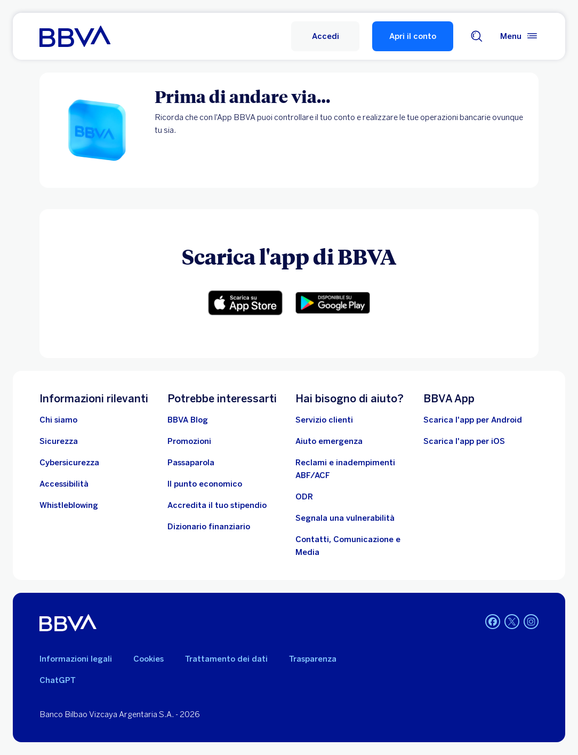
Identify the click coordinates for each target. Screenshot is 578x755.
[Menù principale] (519, 36)
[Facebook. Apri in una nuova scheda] (492, 621)
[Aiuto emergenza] (329, 441)
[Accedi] (325, 36)
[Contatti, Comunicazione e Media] (353, 546)
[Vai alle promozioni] (189, 441)
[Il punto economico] (204, 484)
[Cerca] (476, 36)
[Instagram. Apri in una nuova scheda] (531, 621)
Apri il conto (412, 36)
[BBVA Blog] (187, 420)
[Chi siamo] (58, 420)
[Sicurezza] (58, 441)
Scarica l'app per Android (472, 420)
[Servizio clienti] (324, 420)
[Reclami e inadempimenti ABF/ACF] (353, 469)
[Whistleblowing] (68, 505)
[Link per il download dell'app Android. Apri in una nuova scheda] (332, 303)
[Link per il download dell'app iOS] (245, 302)
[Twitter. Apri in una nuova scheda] (511, 621)
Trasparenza (312, 659)
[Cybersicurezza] (69, 462)
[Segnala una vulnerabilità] (345, 518)
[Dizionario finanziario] (208, 526)
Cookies (148, 659)
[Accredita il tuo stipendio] (217, 505)
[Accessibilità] (64, 484)
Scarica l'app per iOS (464, 441)
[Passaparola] (190, 462)
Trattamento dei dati (226, 659)
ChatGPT (57, 680)
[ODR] (304, 496)
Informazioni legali (75, 659)
